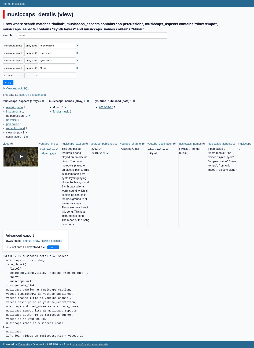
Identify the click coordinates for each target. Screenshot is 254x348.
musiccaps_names (190, 143)
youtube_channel (130, 143)
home (6, 3)
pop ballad (12, 124)
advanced (39, 94)
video (6, 143)
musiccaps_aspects (220, 143)
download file (34, 247)
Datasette (24, 344)
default (27, 240)
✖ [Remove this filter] (77, 45)
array (36, 240)
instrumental (13, 111)
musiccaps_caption (73, 143)
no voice (11, 119)
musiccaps (18, 3)
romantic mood (15, 128)
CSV (28, 94)
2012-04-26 (106, 107)
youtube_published (102, 143)
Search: (8, 35)
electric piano (14, 107)
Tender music (61, 111)
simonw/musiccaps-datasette (90, 344)
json (21, 94)
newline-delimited (51, 240)
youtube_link (47, 143)
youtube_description (159, 143)
